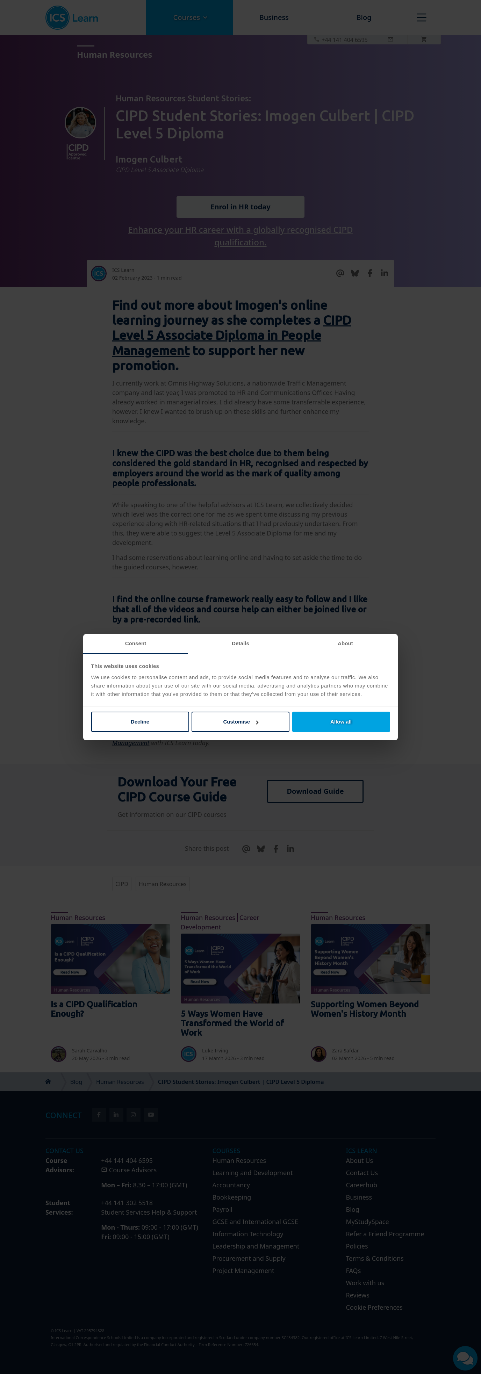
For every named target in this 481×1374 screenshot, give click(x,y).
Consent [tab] (135, 643)
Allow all (341, 722)
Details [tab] (240, 643)
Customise (240, 722)
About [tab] (345, 643)
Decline (140, 722)
